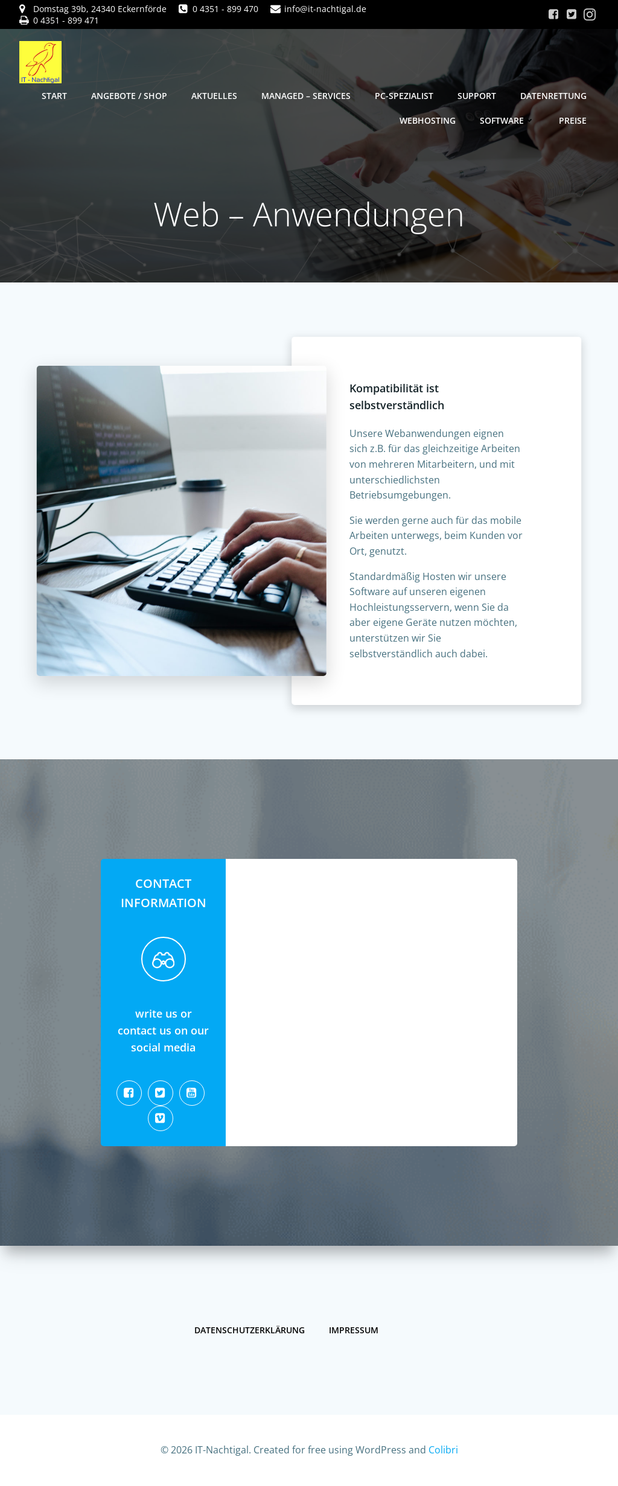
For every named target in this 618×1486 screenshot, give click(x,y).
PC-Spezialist (404, 95)
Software (507, 120)
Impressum (353, 1330)
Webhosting (428, 120)
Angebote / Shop (129, 95)
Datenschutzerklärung (249, 1330)
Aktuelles (214, 95)
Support (476, 95)
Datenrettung (553, 95)
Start (54, 95)
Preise (573, 120)
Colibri (443, 1449)
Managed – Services (306, 95)
